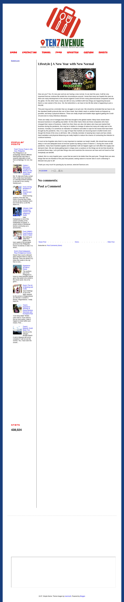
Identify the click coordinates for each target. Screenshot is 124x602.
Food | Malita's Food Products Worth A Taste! (27, 233)
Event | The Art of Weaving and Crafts (28, 287)
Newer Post (42, 242)
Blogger (82, 596)
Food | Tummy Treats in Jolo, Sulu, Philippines (23, 150)
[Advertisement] (22, 101)
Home (13, 53)
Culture (89, 53)
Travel (46, 53)
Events (103, 53)
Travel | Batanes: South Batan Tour (28, 328)
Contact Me (29, 53)
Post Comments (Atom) (54, 245)
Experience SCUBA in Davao (26, 267)
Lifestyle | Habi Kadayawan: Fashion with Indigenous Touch (27, 211)
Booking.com (15, 61)
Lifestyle (73, 53)
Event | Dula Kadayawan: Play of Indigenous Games (22, 252)
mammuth (68, 596)
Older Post (111, 242)
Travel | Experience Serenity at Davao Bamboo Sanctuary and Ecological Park (28, 309)
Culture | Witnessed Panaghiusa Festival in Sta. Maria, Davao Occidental (27, 170)
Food (59, 53)
